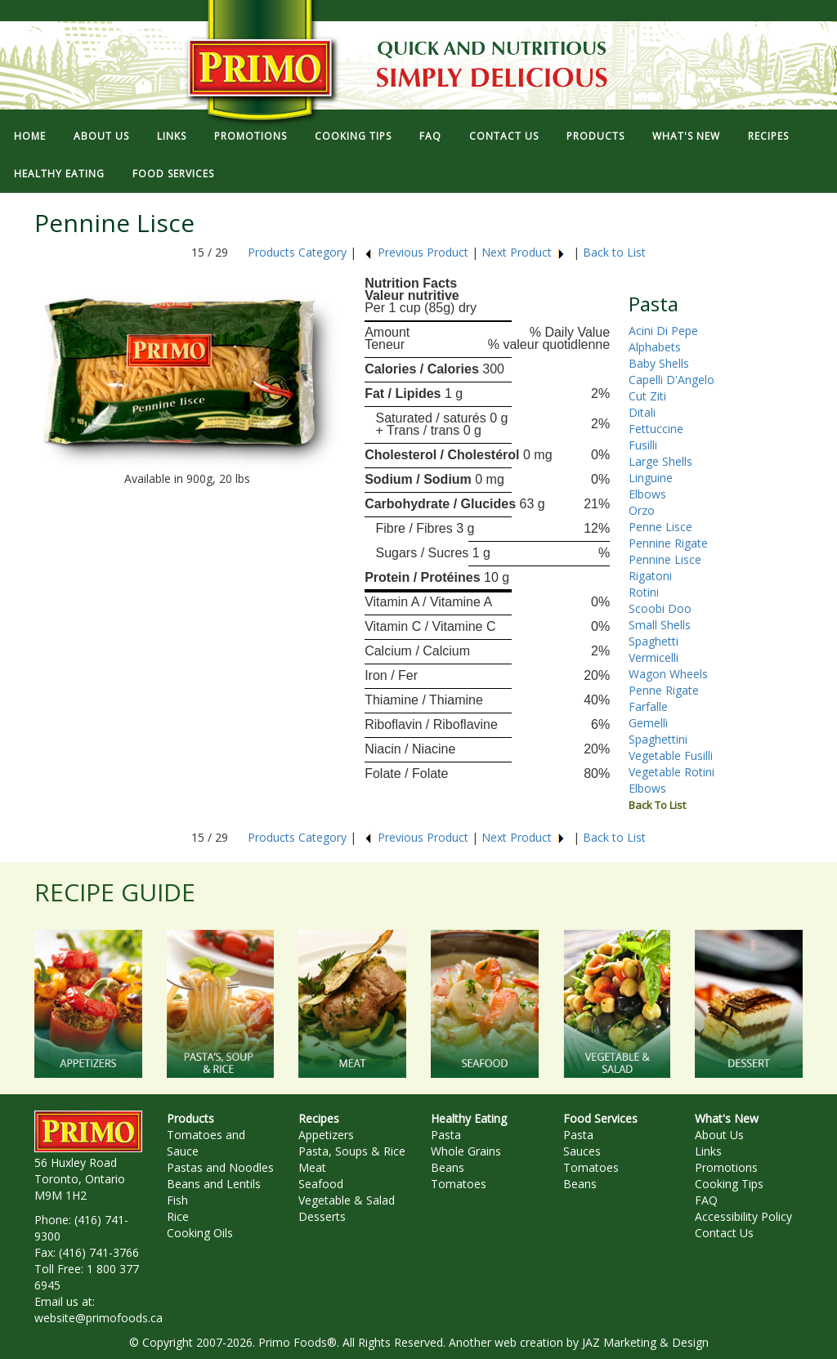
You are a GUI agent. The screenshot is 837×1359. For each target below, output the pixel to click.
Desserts (322, 1216)
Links (708, 1151)
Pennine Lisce (665, 559)
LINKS (171, 136)
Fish (177, 1200)
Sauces (582, 1151)
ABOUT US (101, 136)
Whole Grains (466, 1151)
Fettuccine (656, 428)
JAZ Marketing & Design (645, 1342)
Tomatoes (458, 1183)
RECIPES (768, 136)
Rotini (644, 592)
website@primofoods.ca (98, 1317)
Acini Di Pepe (663, 330)
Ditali (642, 412)
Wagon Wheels (668, 674)
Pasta (446, 1134)
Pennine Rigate (668, 543)
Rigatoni (650, 575)
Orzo (642, 510)
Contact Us (724, 1233)
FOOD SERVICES (173, 174)
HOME (30, 136)
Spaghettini (658, 739)
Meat (312, 1167)
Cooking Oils (200, 1233)
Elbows (647, 494)
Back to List (614, 252)
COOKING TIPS (353, 136)
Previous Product (416, 252)
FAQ (430, 136)
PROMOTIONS (250, 136)
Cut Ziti (647, 396)
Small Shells (660, 625)
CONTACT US (504, 136)
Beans (447, 1167)
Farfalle (648, 706)
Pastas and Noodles (220, 1167)
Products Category (297, 252)
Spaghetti (653, 641)
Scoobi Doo (660, 608)
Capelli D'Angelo (671, 379)
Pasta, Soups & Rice (351, 1151)
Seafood (320, 1183)
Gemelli (648, 723)
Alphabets (655, 347)
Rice (178, 1216)
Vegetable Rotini (671, 772)
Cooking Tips (729, 1183)
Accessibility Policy (743, 1216)
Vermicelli (653, 657)
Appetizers (326, 1134)
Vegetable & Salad (346, 1200)
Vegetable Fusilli (671, 755)
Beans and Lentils (214, 1183)
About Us (719, 1134)
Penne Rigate (664, 690)
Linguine (651, 477)
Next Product (523, 252)
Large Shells (660, 461)
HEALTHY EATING (59, 174)
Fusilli (643, 445)
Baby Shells (659, 363)
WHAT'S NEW (686, 136)
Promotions (726, 1167)
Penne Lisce (660, 526)
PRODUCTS (595, 136)
